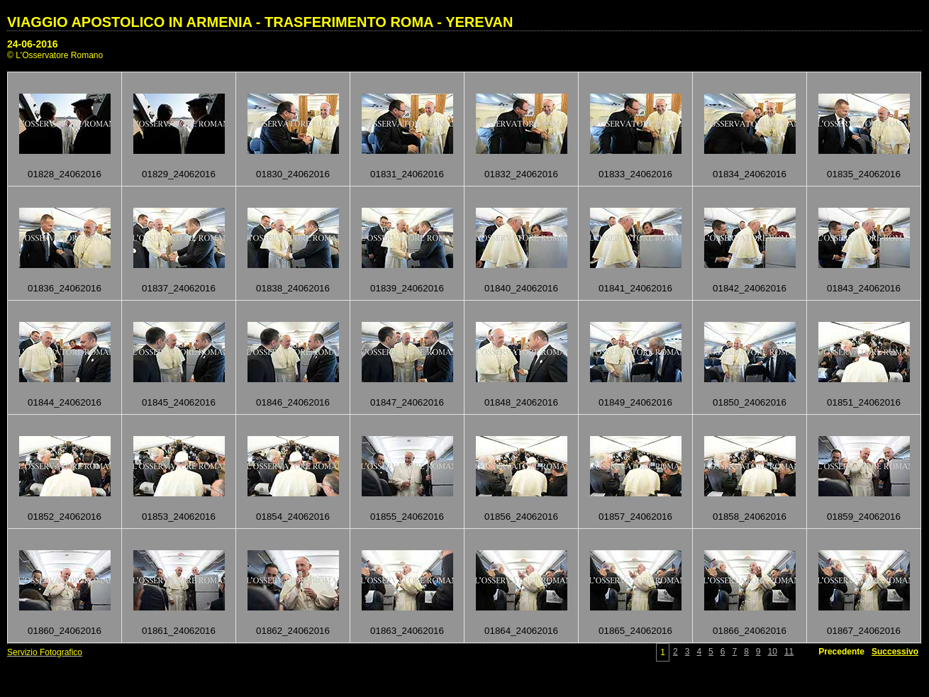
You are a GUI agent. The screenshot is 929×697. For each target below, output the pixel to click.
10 (772, 652)
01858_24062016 (749, 516)
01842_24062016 (749, 288)
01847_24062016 (407, 402)
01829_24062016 (179, 174)
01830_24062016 (293, 174)
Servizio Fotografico (44, 652)
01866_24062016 (749, 630)
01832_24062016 (521, 174)
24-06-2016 (32, 44)
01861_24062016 (179, 630)
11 (789, 652)
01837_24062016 (179, 288)
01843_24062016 (864, 288)
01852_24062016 (64, 516)
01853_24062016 (179, 516)
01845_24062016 (179, 402)
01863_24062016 (407, 630)
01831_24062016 (407, 174)
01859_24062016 (864, 516)
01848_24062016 (521, 402)
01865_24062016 (635, 630)
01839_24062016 (407, 288)
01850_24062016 (749, 402)
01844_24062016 (64, 402)
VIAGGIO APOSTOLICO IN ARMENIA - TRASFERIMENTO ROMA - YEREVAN (260, 22)
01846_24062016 (293, 402)
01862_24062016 (293, 630)
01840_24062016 (521, 288)
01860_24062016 (64, 630)
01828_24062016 (64, 174)
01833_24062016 (635, 174)
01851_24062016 (864, 402)
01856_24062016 (521, 516)
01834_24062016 (749, 174)
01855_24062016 (407, 516)
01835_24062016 (864, 174)
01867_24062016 (864, 630)
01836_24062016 (64, 288)
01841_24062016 (635, 288)
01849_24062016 (635, 402)
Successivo (895, 652)
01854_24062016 (293, 516)
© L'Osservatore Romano (55, 55)
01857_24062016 (635, 516)
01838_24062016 (293, 288)
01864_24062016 (521, 630)
